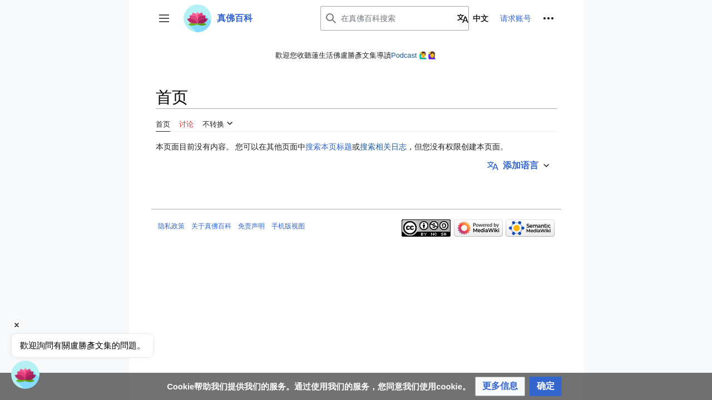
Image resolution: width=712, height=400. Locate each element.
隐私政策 (171, 226)
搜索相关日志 (383, 146)
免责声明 (251, 226)
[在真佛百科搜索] (394, 18)
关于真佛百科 (211, 226)
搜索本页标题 (328, 146)
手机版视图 (288, 226)
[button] (164, 18)
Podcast (404, 55)
